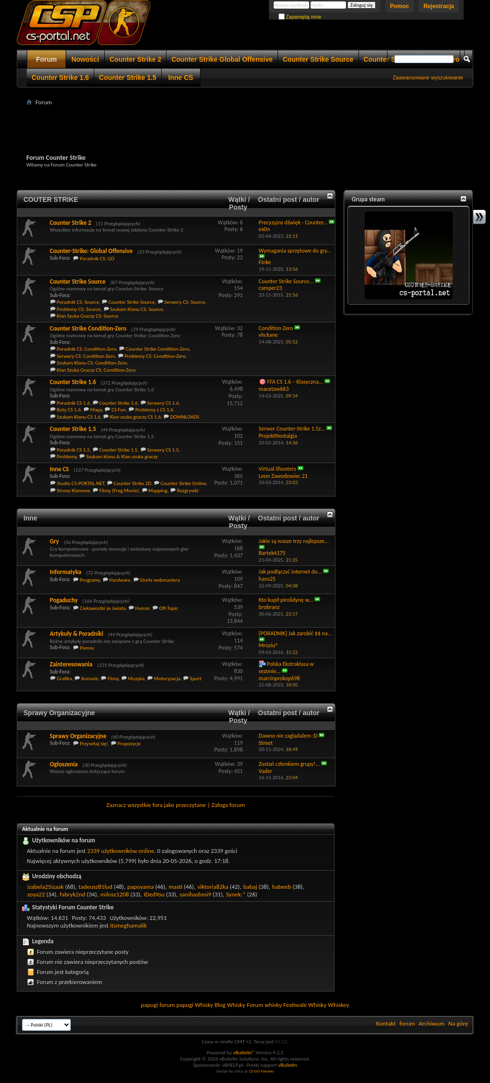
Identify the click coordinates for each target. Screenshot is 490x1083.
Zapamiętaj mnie (300, 17)
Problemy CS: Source (79, 309)
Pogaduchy (64, 600)
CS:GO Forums (261, 1070)
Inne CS (180, 77)
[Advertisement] (245, 129)
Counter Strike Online (183, 483)
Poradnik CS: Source (78, 302)
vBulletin (287, 1065)
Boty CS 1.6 (69, 410)
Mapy (96, 410)
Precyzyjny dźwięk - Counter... (293, 222)
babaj (250, 886)
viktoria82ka (212, 886)
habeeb (281, 886)
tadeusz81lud (95, 886)
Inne (30, 518)
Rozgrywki (188, 490)
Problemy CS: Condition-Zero (155, 356)
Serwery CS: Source (184, 302)
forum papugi (176, 1004)
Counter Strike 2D (132, 483)
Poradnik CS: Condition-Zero (87, 349)
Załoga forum (228, 804)
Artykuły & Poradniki (76, 633)
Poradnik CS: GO (97, 258)
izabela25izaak (45, 886)
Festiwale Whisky (304, 1004)
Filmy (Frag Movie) (119, 490)
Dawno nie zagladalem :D (288, 735)
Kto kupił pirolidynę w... (286, 600)
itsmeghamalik (128, 925)
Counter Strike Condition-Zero (88, 328)
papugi (149, 1004)
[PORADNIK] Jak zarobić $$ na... (295, 633)
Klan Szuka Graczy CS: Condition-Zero (96, 370)
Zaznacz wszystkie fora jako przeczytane (156, 804)
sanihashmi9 (195, 894)
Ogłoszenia (64, 764)
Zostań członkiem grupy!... (289, 764)
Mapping (157, 490)
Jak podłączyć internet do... (290, 571)
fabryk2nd (72, 894)
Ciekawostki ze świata (103, 608)
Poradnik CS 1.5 (73, 450)
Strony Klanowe (73, 490)
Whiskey (338, 1004)
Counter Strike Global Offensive (222, 59)
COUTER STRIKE (50, 199)
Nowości (85, 59)
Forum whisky (264, 1004)
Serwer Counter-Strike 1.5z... (292, 428)
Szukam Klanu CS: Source (136, 309)
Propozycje (129, 743)
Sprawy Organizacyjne (59, 713)
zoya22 (36, 894)
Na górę (458, 1023)
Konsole (89, 678)
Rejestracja (438, 6)
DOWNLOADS (185, 417)
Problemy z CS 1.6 (154, 410)
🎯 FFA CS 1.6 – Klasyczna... (291, 381)
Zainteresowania (71, 664)
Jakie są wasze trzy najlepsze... (294, 541)
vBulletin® (244, 1053)
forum (407, 1023)
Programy (90, 580)
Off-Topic (168, 608)
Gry (54, 541)
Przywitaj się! (94, 743)
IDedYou (154, 894)
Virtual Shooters (277, 468)
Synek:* (236, 894)
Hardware (120, 580)
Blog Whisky (229, 1004)
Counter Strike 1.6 (60, 77)
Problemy (67, 456)
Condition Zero (276, 328)
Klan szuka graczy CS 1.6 (135, 417)
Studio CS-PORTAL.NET (80, 483)
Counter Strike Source (318, 59)
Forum (46, 59)
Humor (142, 608)
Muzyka (136, 678)
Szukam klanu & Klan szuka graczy (122, 456)
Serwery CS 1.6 (162, 403)
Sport (195, 678)
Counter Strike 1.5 (127, 77)
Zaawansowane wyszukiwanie (428, 77)
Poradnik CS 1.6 (73, 403)
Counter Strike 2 (135, 59)
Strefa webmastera (160, 580)
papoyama (140, 886)
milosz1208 (114, 894)
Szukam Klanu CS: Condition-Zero (92, 363)
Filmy (113, 678)
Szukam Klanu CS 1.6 (78, 417)
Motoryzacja (167, 678)
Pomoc (399, 6)
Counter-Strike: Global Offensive (91, 250)
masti (175, 886)
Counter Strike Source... (286, 281)
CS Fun (118, 410)
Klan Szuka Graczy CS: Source (87, 316)
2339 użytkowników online (120, 850)
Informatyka (65, 571)
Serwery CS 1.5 (162, 450)
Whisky (204, 1004)
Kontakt (386, 1023)
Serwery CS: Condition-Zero (86, 356)
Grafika (64, 678)
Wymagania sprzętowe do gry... (295, 250)
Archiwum (432, 1023)
